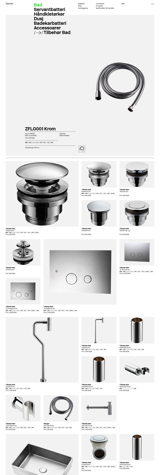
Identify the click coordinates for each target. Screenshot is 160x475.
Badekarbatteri (50, 23)
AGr (83, 468)
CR (26, 142)
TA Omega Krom (11, 308)
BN (52, 142)
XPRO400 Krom (125, 464)
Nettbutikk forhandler (105, 8)
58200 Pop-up (124, 231)
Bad (80, 6)
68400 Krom (86, 191)
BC (45, 142)
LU (34, 142)
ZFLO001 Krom (49, 426)
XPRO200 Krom (125, 348)
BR (41, 142)
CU (37, 142)
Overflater (100, 4)
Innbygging (83, 8)
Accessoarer (47, 28)
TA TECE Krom (124, 270)
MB (30, 142)
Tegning (62, 134)
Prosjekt (99, 6)
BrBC (37, 232)
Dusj (38, 18)
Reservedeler (64, 136)
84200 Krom (86, 231)
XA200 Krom (10, 387)
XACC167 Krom (87, 426)
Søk (122, 4)
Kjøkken (81, 4)
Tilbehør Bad (57, 32)
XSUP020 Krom (125, 387)
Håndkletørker (49, 14)
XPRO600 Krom (87, 387)
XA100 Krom (86, 348)
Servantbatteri (49, 9)
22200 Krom (86, 464)
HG (48, 142)
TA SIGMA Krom (49, 308)
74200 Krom (123, 191)
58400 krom (10, 270)
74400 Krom (10, 231)
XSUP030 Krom (11, 426)
